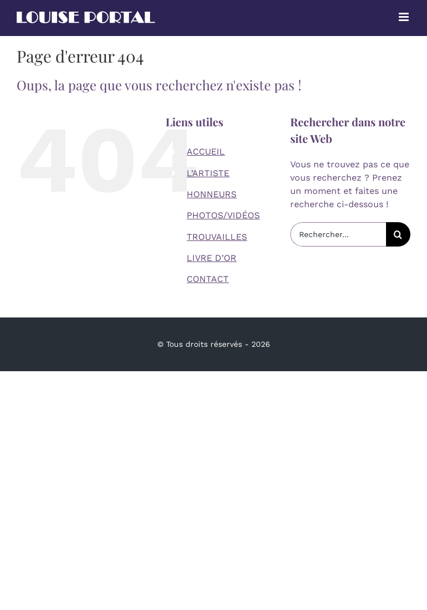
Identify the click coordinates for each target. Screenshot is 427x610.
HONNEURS (211, 194)
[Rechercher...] (338, 234)
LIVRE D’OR (211, 258)
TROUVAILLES (217, 237)
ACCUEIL (206, 151)
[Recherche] (398, 234)
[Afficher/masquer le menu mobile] (404, 17)
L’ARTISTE (208, 173)
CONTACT (208, 279)
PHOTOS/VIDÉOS (223, 215)
